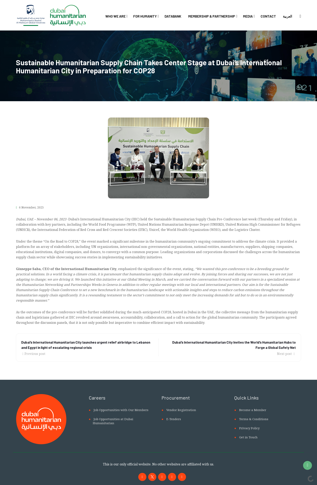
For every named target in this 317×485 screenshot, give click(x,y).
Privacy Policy (249, 428)
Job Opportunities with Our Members (121, 410)
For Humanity (145, 16)
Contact (268, 16)
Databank (173, 16)
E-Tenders (173, 419)
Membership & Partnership (211, 16)
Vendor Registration (181, 410)
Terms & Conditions (253, 419)
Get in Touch (248, 437)
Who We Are (115, 16)
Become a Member (252, 410)
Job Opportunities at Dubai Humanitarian (113, 421)
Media (248, 16)
